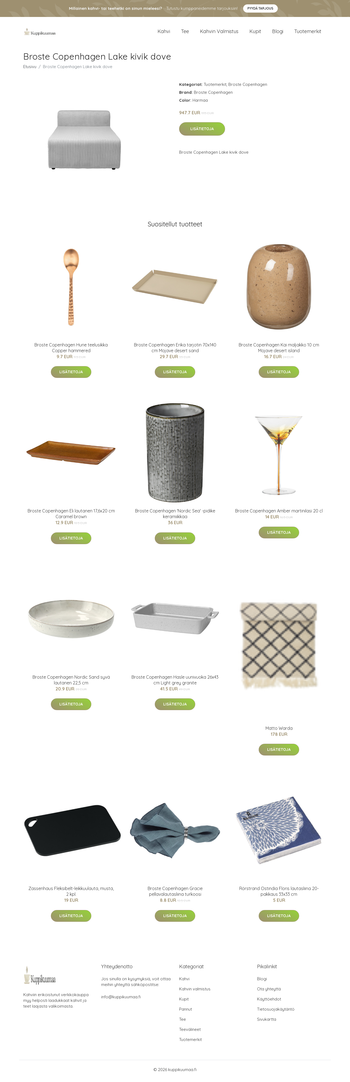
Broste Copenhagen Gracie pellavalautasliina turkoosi (175, 894)
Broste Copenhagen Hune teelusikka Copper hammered (71, 350)
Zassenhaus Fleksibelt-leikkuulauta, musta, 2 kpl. (71, 894)
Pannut (185, 1012)
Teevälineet (190, 1032)
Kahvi (164, 33)
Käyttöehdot (269, 1002)
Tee (185, 33)
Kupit (255, 33)
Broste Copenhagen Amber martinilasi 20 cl (279, 514)
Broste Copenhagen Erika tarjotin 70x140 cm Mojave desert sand (175, 350)
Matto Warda (279, 731)
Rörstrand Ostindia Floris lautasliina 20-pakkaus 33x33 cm (279, 894)
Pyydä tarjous (260, 8)
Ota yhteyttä (269, 991)
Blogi (277, 33)
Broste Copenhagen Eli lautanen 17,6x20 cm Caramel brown (71, 516)
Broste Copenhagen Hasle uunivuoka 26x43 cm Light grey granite (175, 682)
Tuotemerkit (307, 33)
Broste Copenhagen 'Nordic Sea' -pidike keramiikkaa (175, 516)
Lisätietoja (202, 131)
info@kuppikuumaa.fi (121, 999)
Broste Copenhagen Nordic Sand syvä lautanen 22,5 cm (71, 682)
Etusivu (29, 69)
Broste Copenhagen (247, 87)
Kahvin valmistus (219, 33)
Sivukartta (266, 1022)
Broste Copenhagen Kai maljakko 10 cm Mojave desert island (279, 350)
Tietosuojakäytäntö (275, 1012)
